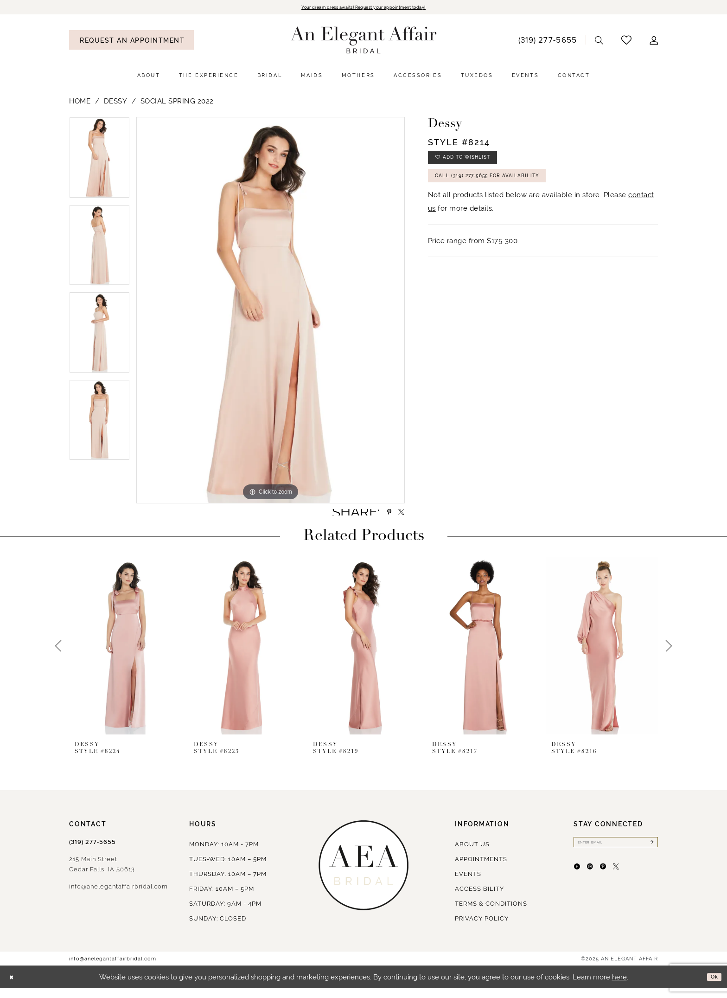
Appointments (481, 868)
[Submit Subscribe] (649, 854)
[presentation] (125, 655)
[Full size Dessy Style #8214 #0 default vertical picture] (270, 311)
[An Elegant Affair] (364, 41)
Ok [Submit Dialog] (712, 986)
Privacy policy (482, 928)
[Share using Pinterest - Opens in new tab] (378, 518)
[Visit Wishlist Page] (626, 41)
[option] (99, 162)
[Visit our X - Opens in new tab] (643, 884)
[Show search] (599, 41)
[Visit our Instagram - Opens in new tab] (602, 884)
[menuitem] (131, 41)
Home (79, 103)
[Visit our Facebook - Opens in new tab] (581, 884)
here (619, 987)
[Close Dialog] (14, 987)
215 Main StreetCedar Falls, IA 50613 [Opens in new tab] (102, 873)
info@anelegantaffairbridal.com (118, 896)
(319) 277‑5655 (92, 852)
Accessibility (479, 898)
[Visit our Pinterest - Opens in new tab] (623, 884)
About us (472, 853)
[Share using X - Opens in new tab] (397, 518)
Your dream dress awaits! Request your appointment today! (363, 8)
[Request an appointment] (131, 41)
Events (468, 883)
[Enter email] (616, 854)
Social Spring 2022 (177, 103)
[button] (654, 41)
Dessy (116, 103)
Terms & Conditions (491, 913)
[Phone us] (547, 41)
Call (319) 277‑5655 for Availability (509, 189)
